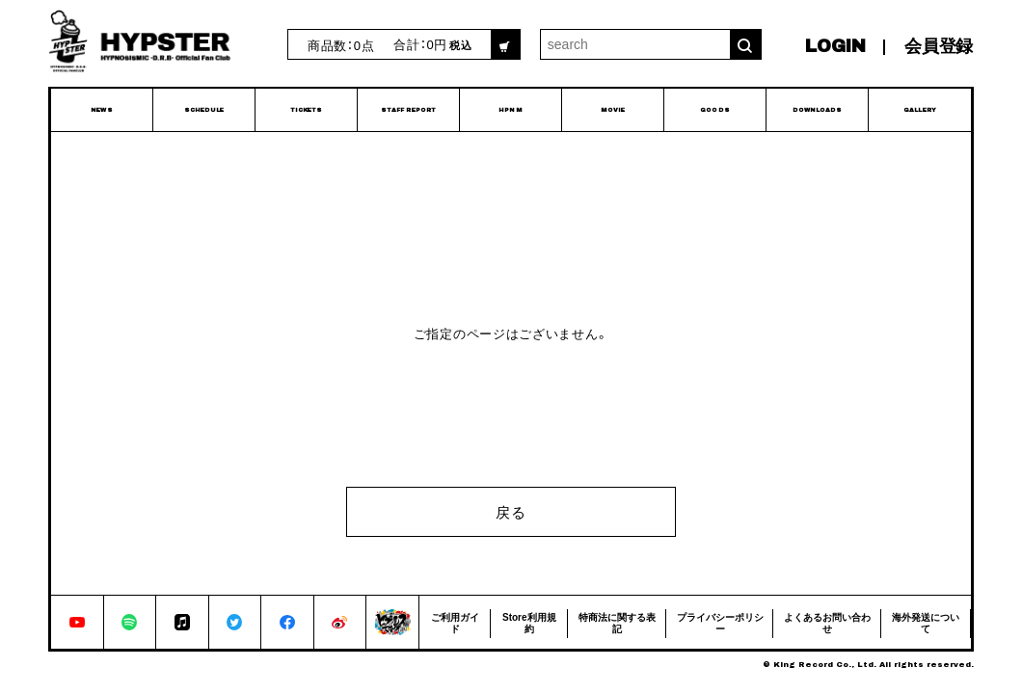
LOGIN (835, 46)
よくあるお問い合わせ (827, 622)
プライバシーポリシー (720, 622)
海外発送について (925, 622)
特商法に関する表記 (617, 622)
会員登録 (938, 46)
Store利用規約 (529, 622)
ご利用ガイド (455, 622)
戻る (510, 511)
